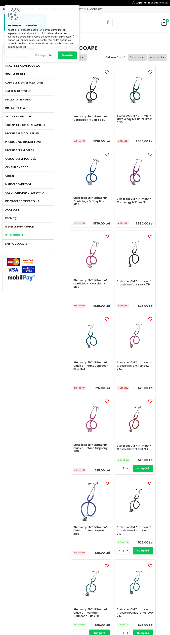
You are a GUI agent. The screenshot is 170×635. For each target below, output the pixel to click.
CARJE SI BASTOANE (18, 91)
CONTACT (96, 9)
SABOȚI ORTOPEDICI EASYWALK (24, 192)
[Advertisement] (85, 621)
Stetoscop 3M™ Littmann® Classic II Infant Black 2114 (148, 201)
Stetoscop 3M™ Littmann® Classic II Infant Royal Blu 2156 (112, 369)
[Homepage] (3, 9)
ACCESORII (12, 209)
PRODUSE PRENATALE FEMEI (22, 133)
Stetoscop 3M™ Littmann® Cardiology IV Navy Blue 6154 (149, 119)
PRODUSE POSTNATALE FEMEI (23, 142)
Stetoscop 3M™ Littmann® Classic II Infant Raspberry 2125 (149, 285)
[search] (108, 23)
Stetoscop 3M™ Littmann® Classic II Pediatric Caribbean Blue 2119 (76, 453)
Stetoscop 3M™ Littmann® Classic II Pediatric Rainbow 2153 (112, 453)
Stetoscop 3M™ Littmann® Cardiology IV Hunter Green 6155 (113, 119)
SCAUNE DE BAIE (15, 74)
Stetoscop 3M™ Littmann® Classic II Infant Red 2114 (76, 369)
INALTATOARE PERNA (18, 99)
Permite (67, 55)
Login (139, 2)
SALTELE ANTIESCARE (18, 116)
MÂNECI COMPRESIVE (18, 184)
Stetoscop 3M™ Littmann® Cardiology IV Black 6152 (77, 119)
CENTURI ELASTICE (16, 167)
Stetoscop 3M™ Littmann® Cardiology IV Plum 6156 (77, 201)
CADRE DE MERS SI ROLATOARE (24, 82)
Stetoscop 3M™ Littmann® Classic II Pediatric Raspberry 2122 (148, 453)
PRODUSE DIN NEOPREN (19, 150)
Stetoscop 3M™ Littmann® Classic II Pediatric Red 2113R (112, 537)
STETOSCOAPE (14, 235)
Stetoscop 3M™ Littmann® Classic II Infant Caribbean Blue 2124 (77, 285)
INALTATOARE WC (16, 108)
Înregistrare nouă (158, 2)
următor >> (131, 574)
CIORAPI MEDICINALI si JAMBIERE (25, 125)
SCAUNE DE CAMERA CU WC (22, 65)
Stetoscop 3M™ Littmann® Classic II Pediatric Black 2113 (148, 369)
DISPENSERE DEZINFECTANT (22, 201)
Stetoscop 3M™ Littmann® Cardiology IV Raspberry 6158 (113, 201)
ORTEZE (9, 176)
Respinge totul (43, 55)
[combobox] (137, 57)
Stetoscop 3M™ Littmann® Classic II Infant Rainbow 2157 (112, 285)
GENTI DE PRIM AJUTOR (19, 226)
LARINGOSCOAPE (16, 243)
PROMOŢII (11, 218)
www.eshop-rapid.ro (95, 631)
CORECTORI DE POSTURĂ (20, 159)
